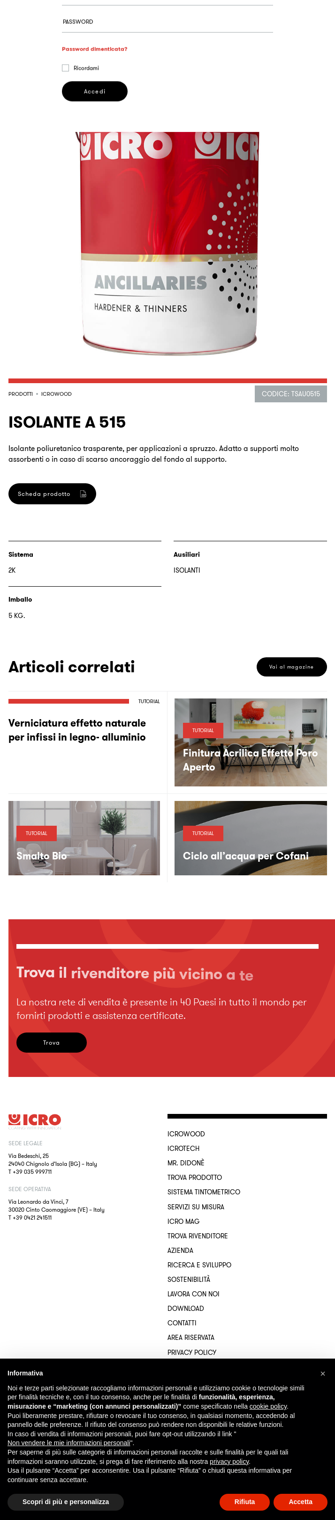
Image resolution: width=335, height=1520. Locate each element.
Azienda (180, 1250)
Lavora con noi (194, 1294)
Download (186, 1308)
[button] (322, 1373)
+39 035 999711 (32, 1172)
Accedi (94, 136)
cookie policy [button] (268, 1406)
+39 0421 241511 (32, 1218)
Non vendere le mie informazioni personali (69, 1443)
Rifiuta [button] (245, 1501)
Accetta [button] (300, 1501)
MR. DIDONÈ (186, 1163)
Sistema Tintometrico (204, 1192)
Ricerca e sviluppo (199, 1265)
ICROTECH (183, 1148)
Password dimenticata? (95, 94)
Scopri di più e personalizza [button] (66, 1501)
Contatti (182, 1323)
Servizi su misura (196, 1207)
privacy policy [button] (229, 1461)
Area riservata (191, 1337)
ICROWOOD (186, 1134)
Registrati (94, 594)
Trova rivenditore (198, 1236)
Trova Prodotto (195, 1177)
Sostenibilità (189, 1279)
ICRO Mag (184, 1221)
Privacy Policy (192, 1352)
